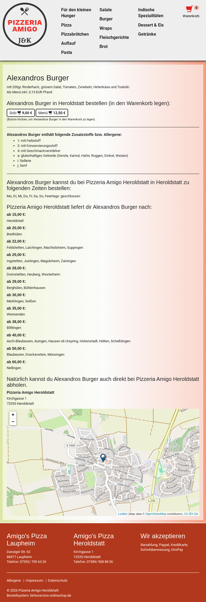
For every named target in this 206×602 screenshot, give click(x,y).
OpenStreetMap (155, 513)
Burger (106, 19)
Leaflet (122, 513)
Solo (20, 113)
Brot (104, 46)
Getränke (147, 34)
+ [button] (13, 415)
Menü (51, 113)
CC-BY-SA (191, 513)
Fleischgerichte (114, 37)
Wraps (106, 28)
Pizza (66, 25)
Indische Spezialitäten (150, 13)
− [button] (13, 422)
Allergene (14, 580)
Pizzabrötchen (75, 34)
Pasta (66, 52)
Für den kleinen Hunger (76, 13)
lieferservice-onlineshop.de (50, 595)
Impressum (34, 580)
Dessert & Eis (151, 25)
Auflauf (68, 43)
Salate (106, 10)
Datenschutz (57, 580)
